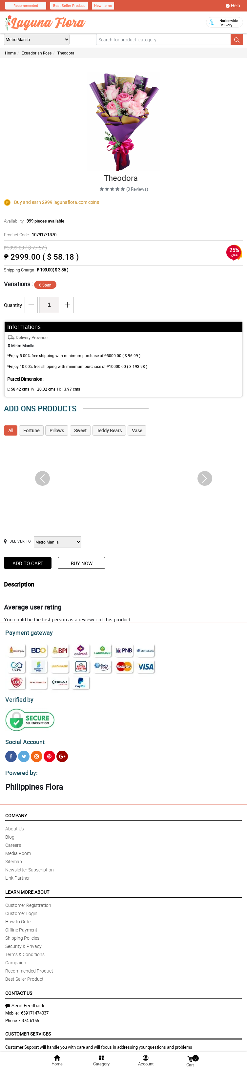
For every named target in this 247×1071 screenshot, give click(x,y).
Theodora (65, 52)
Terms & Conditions (25, 950)
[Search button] (237, 39)
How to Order (18, 917)
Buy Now (82, 563)
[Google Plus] (62, 753)
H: (63, 389)
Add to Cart (27, 563)
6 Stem (45, 285)
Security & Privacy (23, 942)
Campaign (15, 958)
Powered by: (20, 769)
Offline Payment (21, 926)
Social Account (23, 739)
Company (16, 811)
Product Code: (29, 235)
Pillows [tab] (57, 430)
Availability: (32, 221)
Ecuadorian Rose (36, 52)
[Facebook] (11, 753)
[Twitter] (24, 753)
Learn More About (27, 888)
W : (40, 389)
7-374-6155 (28, 1016)
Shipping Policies (22, 934)
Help (233, 5)
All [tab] (10, 430)
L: (17, 389)
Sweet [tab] (80, 430)
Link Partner (17, 874)
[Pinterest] (49, 753)
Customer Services (28, 1030)
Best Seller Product (69, 5)
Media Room (18, 849)
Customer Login (21, 909)
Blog (9, 833)
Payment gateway (26, 632)
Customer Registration (28, 901)
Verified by (18, 698)
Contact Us (18, 989)
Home (10, 52)
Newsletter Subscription (29, 866)
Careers (13, 841)
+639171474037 (34, 1009)
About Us (14, 825)
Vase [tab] (137, 430)
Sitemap (13, 857)
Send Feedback (25, 1001)
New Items (103, 5)
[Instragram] (36, 753)
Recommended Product (29, 967)
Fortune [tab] (31, 430)
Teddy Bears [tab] (109, 430)
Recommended (25, 5)
